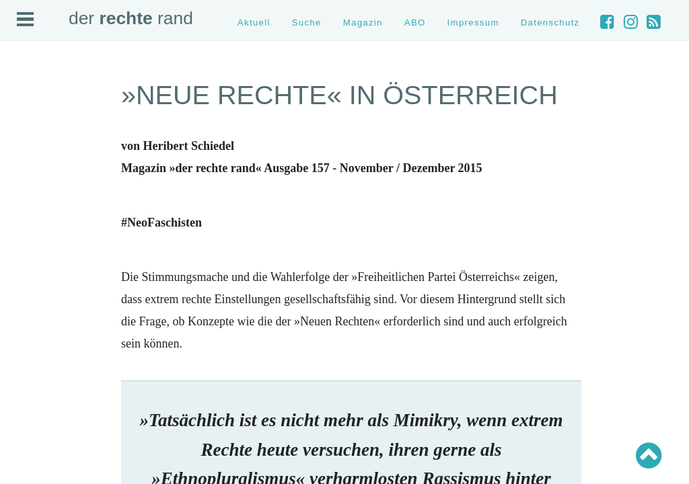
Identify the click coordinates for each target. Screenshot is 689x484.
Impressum (473, 22)
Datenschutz (550, 22)
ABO (415, 22)
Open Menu (25, 19)
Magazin (363, 22)
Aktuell (254, 22)
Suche (307, 22)
